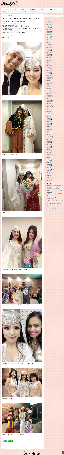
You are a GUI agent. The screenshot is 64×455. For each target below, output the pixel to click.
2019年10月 (49, 98)
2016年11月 (49, 155)
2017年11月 (49, 136)
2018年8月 (49, 121)
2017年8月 (49, 141)
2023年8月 (49, 37)
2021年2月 (49, 72)
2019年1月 (49, 113)
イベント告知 (14, 9)
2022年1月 (49, 55)
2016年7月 (49, 162)
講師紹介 (23, 9)
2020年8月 (49, 82)
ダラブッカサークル (5, 11)
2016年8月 (49, 160)
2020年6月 (49, 85)
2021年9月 (49, 60)
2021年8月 (49, 62)
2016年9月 (49, 159)
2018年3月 (49, 129)
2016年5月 (49, 165)
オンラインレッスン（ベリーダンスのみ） (51, 10)
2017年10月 (49, 137)
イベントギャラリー (14, 11)
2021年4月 (49, 68)
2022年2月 (49, 54)
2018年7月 (49, 123)
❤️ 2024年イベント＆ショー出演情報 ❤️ (55, 185)
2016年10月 (49, 157)
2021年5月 (49, 67)
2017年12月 (49, 134)
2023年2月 (49, 39)
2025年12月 (49, 24)
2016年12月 (49, 154)
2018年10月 (49, 118)
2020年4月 (49, 88)
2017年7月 (49, 142)
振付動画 (41, 9)
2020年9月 (49, 80)
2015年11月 (49, 170)
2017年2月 (49, 151)
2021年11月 (49, 59)
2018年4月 (49, 128)
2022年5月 (49, 49)
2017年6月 (49, 144)
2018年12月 (49, 114)
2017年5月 (49, 146)
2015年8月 (49, 174)
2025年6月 (49, 27)
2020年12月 (49, 75)
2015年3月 (49, 177)
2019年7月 (49, 103)
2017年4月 (49, 147)
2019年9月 (49, 100)
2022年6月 (49, 47)
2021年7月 (49, 63)
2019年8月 (49, 101)
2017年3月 (49, 149)
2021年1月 (49, 73)
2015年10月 (49, 172)
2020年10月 (49, 78)
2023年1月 (49, 40)
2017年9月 (49, 139)
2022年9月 (49, 45)
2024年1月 (49, 36)
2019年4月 (49, 108)
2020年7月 (49, 83)
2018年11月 (49, 116)
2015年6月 (49, 175)
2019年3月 (49, 109)
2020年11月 (49, 77)
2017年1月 (49, 152)
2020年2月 (49, 91)
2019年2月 (49, 111)
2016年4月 (49, 167)
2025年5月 (49, 29)
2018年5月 (49, 126)
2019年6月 (49, 105)
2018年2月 (49, 131)
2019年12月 (49, 95)
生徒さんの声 (33, 11)
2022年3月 (49, 52)
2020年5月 (49, 86)
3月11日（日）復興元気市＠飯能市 (53, 188)
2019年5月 (49, 106)
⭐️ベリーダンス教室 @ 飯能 (52, 197)
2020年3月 (49, 90)
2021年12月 (49, 57)
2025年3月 (49, 31)
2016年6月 (49, 164)
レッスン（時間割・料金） (32, 9)
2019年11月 (49, 96)
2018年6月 (49, 124)
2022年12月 (49, 42)
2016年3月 (49, 169)
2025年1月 (49, 32)
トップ (5, 9)
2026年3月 (49, 22)
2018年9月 (49, 119)
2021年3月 (49, 70)
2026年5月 (49, 21)
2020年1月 (49, 93)
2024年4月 (49, 34)
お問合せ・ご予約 (24, 11)
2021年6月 (49, 65)
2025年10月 (49, 26)
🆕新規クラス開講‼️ (50, 198)
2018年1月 (49, 132)
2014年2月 (49, 180)
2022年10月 (49, 44)
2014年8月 (49, 178)
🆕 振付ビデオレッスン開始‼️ (52, 187)
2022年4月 (49, 50)
